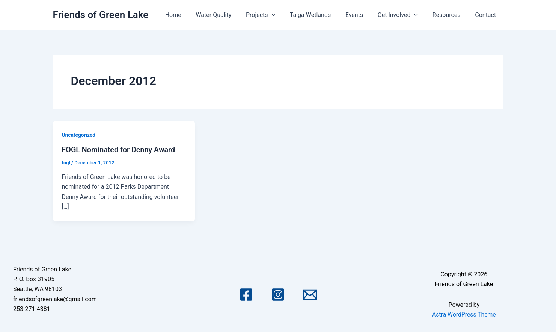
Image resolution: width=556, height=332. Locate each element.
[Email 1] (310, 295)
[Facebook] (246, 295)
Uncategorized (79, 135)
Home (192, 14)
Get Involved (404, 15)
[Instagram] (278, 295)
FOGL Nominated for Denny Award (119, 149)
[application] (285, 15)
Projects (274, 15)
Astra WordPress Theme (464, 314)
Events (363, 14)
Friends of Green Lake (101, 14)
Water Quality (230, 14)
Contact (486, 14)
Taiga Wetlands (321, 14)
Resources (450, 14)
